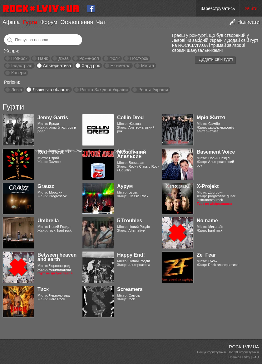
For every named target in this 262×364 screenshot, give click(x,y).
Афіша (11, 22)
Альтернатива (57, 65)
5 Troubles (129, 220)
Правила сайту (239, 357)
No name (207, 220)
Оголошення (76, 22)
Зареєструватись (217, 8)
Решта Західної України (104, 89)
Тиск (43, 289)
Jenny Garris (52, 117)
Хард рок (91, 65)
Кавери (18, 72)
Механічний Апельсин (131, 154)
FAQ (256, 357)
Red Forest (50, 152)
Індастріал (21, 65)
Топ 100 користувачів (243, 352)
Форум (48, 22)
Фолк (115, 58)
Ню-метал (120, 65)
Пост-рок (139, 58)
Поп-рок (19, 58)
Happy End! (131, 255)
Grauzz (45, 186)
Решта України (153, 89)
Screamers (130, 289)
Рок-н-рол (89, 58)
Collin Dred (130, 117)
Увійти (251, 8)
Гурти (30, 22)
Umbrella (48, 220)
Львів (16, 89)
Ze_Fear (206, 255)
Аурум (125, 186)
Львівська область (51, 89)
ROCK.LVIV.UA (244, 346)
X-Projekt (208, 186)
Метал (147, 65)
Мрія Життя (211, 117)
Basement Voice (216, 152)
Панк (43, 58)
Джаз (63, 58)
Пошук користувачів (211, 352)
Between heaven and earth (57, 257)
